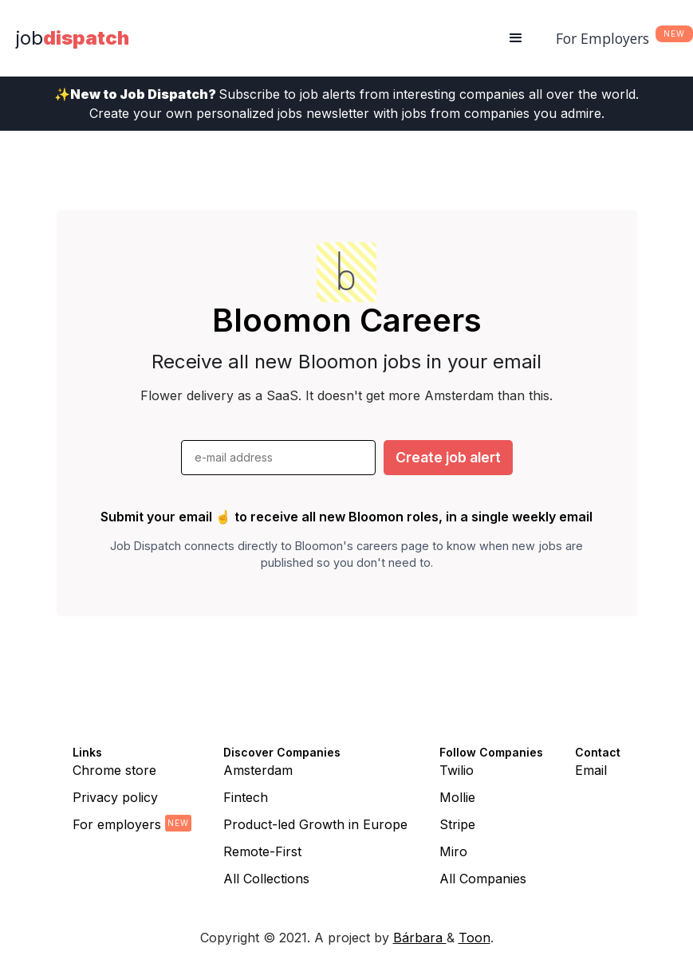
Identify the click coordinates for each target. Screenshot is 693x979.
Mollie (457, 797)
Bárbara (420, 938)
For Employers (602, 38)
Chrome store (114, 770)
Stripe (457, 824)
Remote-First (262, 851)
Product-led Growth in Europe (315, 824)
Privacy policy (115, 797)
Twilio (456, 770)
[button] (516, 38)
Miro (453, 851)
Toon (474, 938)
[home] (72, 38)
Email (591, 770)
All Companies (482, 879)
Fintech (245, 797)
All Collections (266, 879)
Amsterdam (258, 770)
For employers (117, 824)
